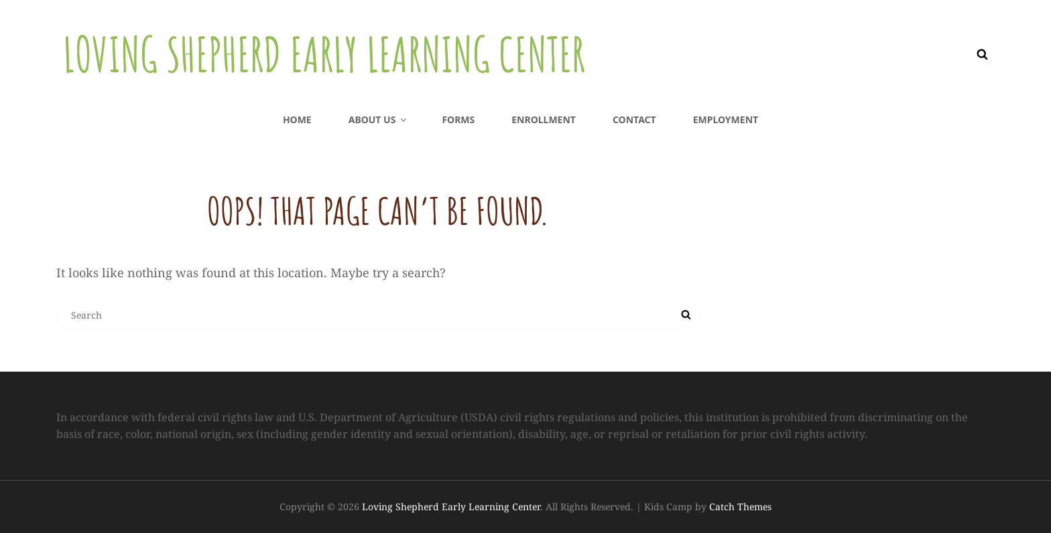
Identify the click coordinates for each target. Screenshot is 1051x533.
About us (379, 119)
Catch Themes (740, 506)
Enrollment (543, 119)
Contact (634, 119)
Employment (725, 119)
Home (297, 119)
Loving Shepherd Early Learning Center (324, 54)
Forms (458, 119)
